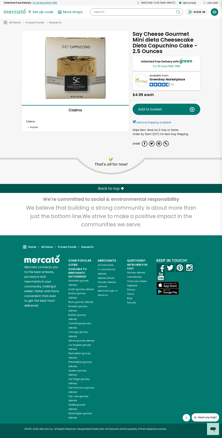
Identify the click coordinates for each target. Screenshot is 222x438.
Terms (130, 294)
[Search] (136, 12)
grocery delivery (81, 289)
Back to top (111, 188)
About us (103, 295)
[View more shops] (70, 12)
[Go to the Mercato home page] (15, 11)
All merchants (106, 265)
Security (131, 302)
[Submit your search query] (178, 12)
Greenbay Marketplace (167, 79)
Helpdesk (132, 285)
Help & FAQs (187, 2)
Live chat (211, 2)
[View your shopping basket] (214, 12)
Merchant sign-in (108, 290)
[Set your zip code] (40, 12)
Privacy (131, 289)
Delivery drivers (106, 278)
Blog (129, 298)
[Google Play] (167, 291)
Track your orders (137, 281)
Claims (75, 110)
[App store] (167, 285)
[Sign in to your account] (197, 12)
